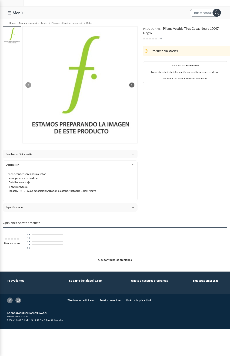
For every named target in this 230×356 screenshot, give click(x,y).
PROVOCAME (152, 37)
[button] (114, 12)
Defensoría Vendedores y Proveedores (28, 342)
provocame (192, 74)
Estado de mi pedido (18, 325)
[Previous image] (28, 94)
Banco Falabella (201, 319)
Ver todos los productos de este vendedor (185, 87)
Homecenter (200, 314)
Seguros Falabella (202, 325)
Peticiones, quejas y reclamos (23, 353)
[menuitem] (186, 23)
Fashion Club (138, 319)
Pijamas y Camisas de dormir (67, 31)
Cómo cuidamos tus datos (21, 347)
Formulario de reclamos (20, 330)
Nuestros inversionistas (82, 302)
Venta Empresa (77, 314)
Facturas (11, 319)
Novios (208, 23)
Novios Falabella (140, 302)
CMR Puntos (138, 297)
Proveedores (76, 319)
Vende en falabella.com (161, 23)
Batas (89, 31)
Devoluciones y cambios (20, 308)
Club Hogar (137, 314)
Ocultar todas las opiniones (115, 268)
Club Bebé (136, 308)
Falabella (198, 302)
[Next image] (132, 94)
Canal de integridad (17, 336)
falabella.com (200, 297)
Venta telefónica (16, 297)
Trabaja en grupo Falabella (83, 308)
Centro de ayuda (16, 302)
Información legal (16, 314)
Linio (196, 308)
